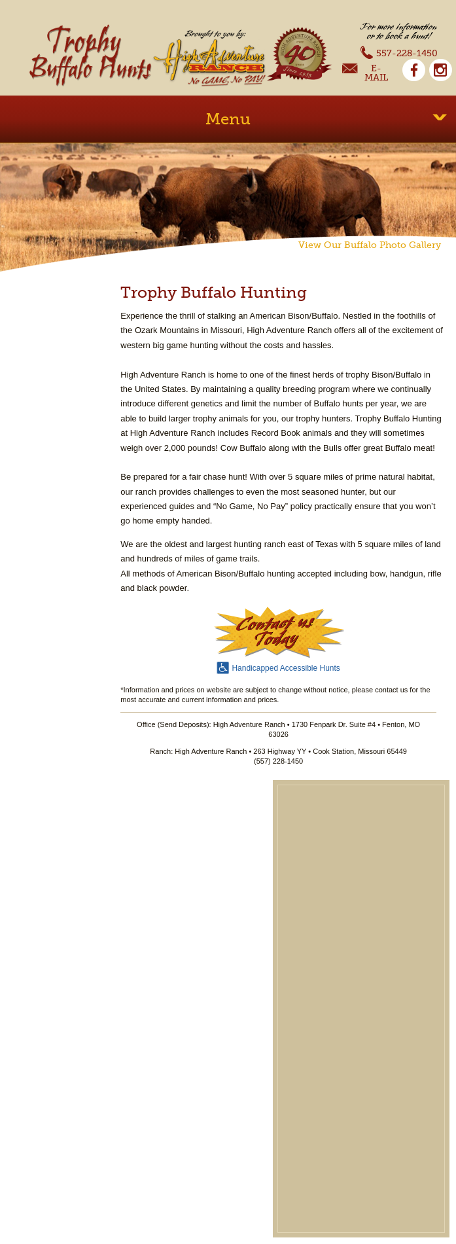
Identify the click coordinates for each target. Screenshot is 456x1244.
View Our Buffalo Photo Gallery (369, 245)
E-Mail (365, 72)
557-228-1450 (399, 52)
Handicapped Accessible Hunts (278, 667)
